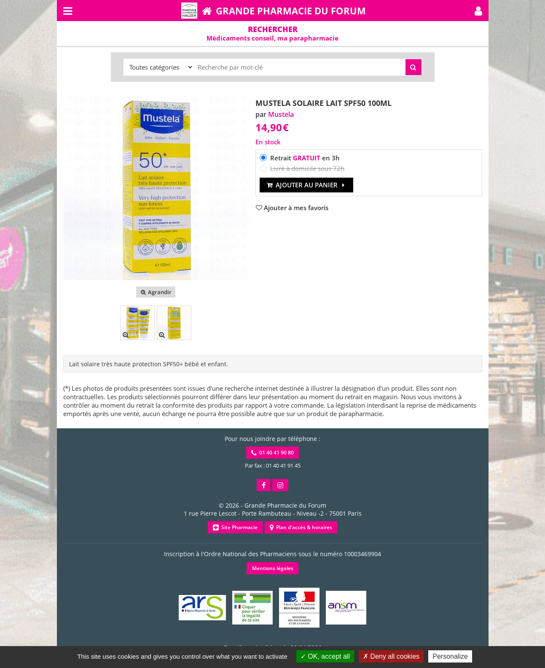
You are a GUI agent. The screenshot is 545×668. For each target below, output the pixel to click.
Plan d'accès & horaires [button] (301, 527)
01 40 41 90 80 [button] (272, 452)
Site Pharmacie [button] (235, 527)
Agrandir (156, 292)
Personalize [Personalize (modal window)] (450, 656)
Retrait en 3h (305, 158)
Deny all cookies (391, 656)
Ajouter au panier (306, 185)
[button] (478, 10)
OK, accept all (325, 656)
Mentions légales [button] (272, 568)
